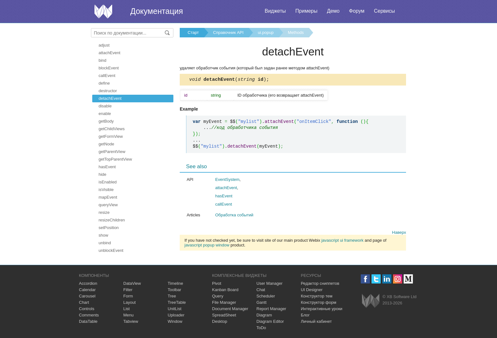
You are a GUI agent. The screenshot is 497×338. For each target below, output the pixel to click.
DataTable (88, 321)
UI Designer (312, 289)
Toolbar (174, 289)
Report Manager (271, 308)
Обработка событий (234, 216)
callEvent (107, 75)
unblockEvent (111, 250)
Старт (193, 32)
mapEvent (108, 197)
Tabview (130, 321)
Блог (305, 315)
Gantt (261, 302)
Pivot (216, 283)
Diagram (264, 315)
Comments (89, 315)
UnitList (174, 308)
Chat (260, 289)
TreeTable (177, 302)
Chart (84, 302)
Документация (156, 11)
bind (102, 60)
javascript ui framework (342, 241)
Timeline (175, 283)
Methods (296, 32)
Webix (370, 301)
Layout (129, 302)
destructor (108, 90)
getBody (106, 121)
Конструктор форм (318, 302)
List (126, 308)
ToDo (261, 327)
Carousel (87, 296)
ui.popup (266, 32)
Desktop (219, 321)
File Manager (224, 302)
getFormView (111, 136)
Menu (128, 315)
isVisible (106, 189)
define (104, 83)
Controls (86, 308)
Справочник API (228, 32)
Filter (127, 289)
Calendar (87, 289)
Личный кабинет (316, 321)
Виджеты (275, 11)
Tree (172, 296)
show (103, 235)
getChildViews (112, 128)
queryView (108, 204)
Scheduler (265, 296)
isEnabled (108, 182)
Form (128, 296)
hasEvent (107, 166)
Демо (333, 11)
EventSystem (227, 180)
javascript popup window (206, 246)
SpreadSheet (224, 315)
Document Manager (230, 308)
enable (105, 113)
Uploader (176, 315)
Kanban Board (225, 289)
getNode (106, 144)
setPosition (109, 227)
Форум (357, 11)
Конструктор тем (316, 296)
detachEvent (110, 98)
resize (104, 212)
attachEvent (109, 52)
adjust (104, 45)
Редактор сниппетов (320, 283)
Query (217, 296)
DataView (132, 283)
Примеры (306, 11)
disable (105, 106)
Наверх (399, 233)
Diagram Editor (270, 321)
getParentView (112, 151)
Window (175, 321)
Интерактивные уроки (321, 308)
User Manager (269, 283)
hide (102, 174)
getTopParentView (115, 159)
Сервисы (384, 11)
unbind (105, 242)
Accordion (88, 283)
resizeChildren (112, 220)
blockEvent (109, 68)
